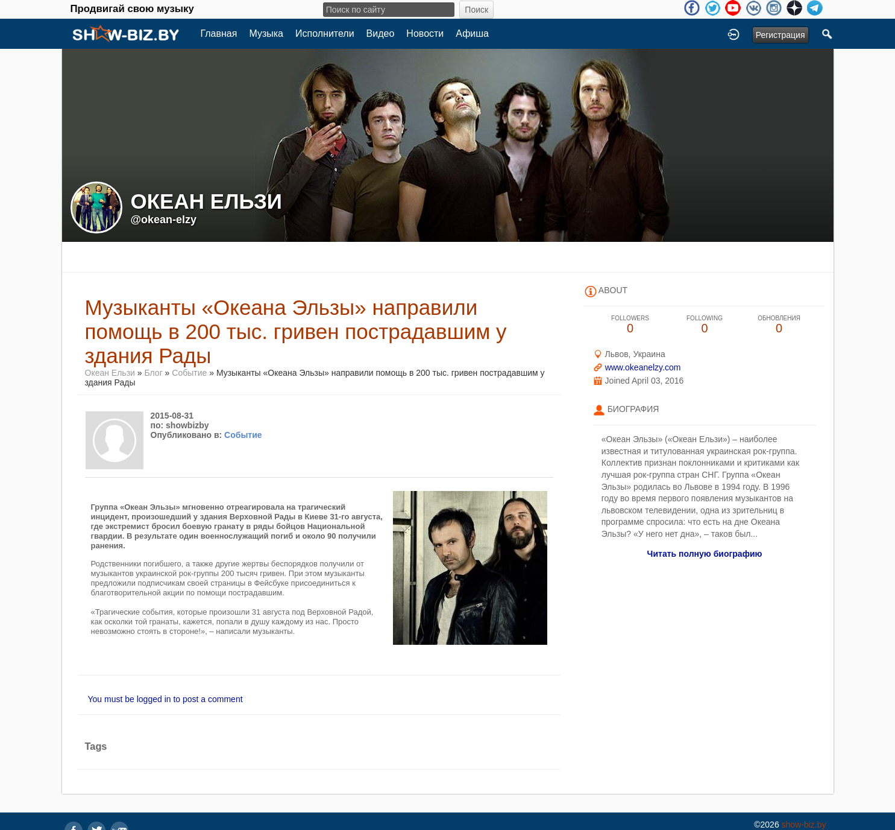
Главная (219, 33)
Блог (153, 373)
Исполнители (324, 33)
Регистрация (780, 35)
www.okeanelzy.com (643, 367)
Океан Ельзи (110, 373)
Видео (380, 33)
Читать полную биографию (704, 554)
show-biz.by (804, 824)
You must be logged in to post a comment (165, 699)
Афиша (472, 33)
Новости (425, 33)
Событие (189, 373)
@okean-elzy (164, 220)
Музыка (266, 33)
